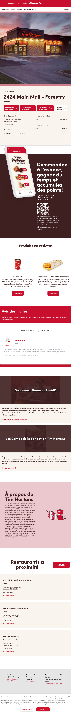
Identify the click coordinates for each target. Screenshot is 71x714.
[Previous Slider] (2, 275)
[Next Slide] (69, 275)
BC (14, 9)
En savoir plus (30, 681)
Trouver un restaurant (61, 564)
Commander (10, 3)
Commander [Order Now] (18, 293)
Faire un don (9, 468)
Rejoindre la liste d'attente (15, 419)
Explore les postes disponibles (12, 680)
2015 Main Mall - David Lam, (12, 588)
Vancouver (19, 9)
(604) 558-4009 (8, 648)
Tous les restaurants (7, 9)
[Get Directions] (19, 120)
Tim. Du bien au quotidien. (27, 3)
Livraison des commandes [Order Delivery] (28, 108)
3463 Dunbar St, (10, 644)
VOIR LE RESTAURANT (8, 595)
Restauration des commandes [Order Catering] (45, 108)
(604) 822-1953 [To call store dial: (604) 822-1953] (8, 124)
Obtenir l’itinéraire (61, 108)
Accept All (43, 709)
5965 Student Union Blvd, (11, 616)
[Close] (69, 697)
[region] (35, 704)
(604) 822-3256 (8, 592)
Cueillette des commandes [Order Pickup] (11, 108)
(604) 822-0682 (8, 620)
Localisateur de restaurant (54, 683)
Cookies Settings (27, 709)
